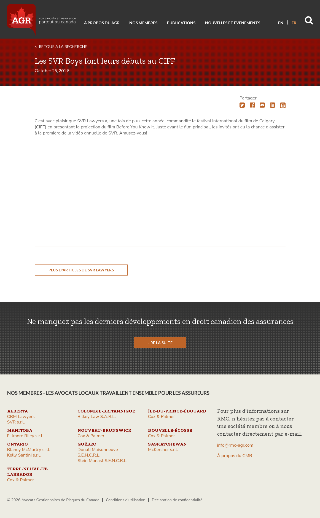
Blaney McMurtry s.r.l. (28, 450)
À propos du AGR (102, 22)
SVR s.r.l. (16, 422)
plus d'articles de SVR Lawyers (81, 270)
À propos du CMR (234, 456)
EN (280, 22)
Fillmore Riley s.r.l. (25, 436)
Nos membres (143, 22)
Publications (181, 22)
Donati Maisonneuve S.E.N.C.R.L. (97, 452)
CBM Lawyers (21, 417)
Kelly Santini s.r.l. (24, 455)
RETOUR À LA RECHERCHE (63, 46)
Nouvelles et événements (232, 22)
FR (294, 22)
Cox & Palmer (161, 417)
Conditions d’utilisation (125, 500)
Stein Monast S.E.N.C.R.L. (102, 461)
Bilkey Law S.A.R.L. (96, 417)
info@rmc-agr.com (235, 445)
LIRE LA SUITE (160, 342)
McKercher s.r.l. (163, 450)
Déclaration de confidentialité (177, 500)
